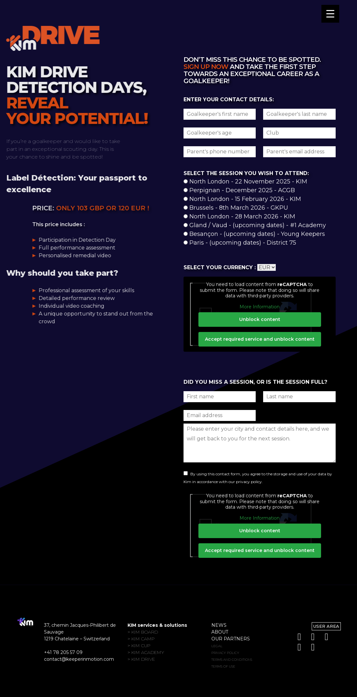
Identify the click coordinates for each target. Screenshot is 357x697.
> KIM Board (143, 632)
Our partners (230, 639)
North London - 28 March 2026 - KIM (242, 75)
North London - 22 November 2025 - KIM (248, 40)
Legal (216, 646)
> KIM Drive (141, 659)
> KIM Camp (141, 639)
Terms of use (223, 666)
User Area (326, 626)
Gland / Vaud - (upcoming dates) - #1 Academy (257, 84)
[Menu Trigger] (330, 14)
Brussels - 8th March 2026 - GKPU (238, 67)
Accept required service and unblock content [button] (259, 198)
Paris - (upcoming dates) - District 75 (242, 101)
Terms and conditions (231, 660)
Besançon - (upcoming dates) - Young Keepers (257, 93)
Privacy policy (225, 653)
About (219, 632)
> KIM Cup (139, 645)
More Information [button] (260, 166)
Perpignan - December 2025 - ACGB (242, 49)
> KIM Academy (146, 652)
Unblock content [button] (259, 179)
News (219, 625)
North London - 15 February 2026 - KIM (245, 58)
